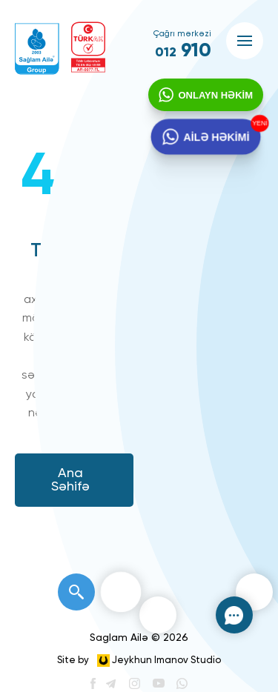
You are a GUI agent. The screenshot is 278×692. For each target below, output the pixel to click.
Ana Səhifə (70, 480)
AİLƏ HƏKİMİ (216, 137)
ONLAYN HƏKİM (215, 95)
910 (183, 51)
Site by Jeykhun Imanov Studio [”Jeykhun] (139, 660)
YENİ (258, 123)
